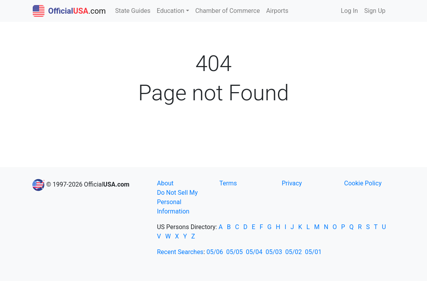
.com (69, 11)
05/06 (214, 252)
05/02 (293, 252)
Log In (349, 10)
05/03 (274, 252)
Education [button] (170, 10)
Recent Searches (180, 252)
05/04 (254, 252)
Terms (228, 183)
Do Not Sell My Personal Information (177, 202)
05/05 (234, 252)
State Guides (133, 10)
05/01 (313, 252)
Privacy (292, 183)
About (165, 183)
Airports (277, 10)
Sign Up (375, 10)
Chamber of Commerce (227, 10)
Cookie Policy (362, 183)
